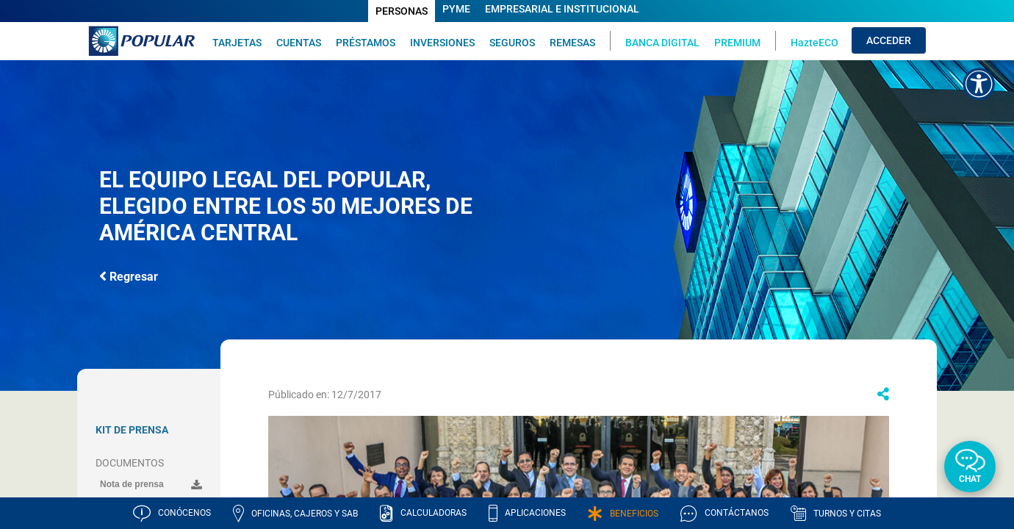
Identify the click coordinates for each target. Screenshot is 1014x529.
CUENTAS (298, 42)
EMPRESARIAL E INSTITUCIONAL (562, 9)
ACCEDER (888, 40)
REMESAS (572, 42)
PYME (456, 9)
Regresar (128, 276)
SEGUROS (512, 42)
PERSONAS (401, 11)
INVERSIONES (442, 42)
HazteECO (814, 42)
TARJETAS (237, 42)
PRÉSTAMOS (365, 42)
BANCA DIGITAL (662, 42)
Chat (970, 479)
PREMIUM (737, 42)
